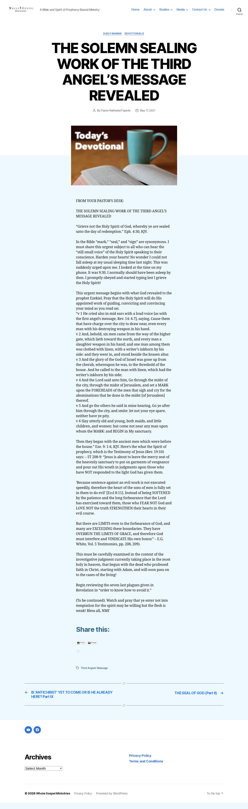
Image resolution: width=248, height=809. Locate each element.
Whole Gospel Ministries (53, 799)
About (147, 12)
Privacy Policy (140, 762)
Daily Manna (112, 38)
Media (181, 12)
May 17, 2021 (147, 115)
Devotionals (135, 38)
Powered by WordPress (113, 799)
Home (135, 12)
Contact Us (199, 12)
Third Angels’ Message (94, 673)
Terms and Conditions (147, 767)
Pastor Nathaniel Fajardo (115, 115)
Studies (164, 12)
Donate (219, 12)
